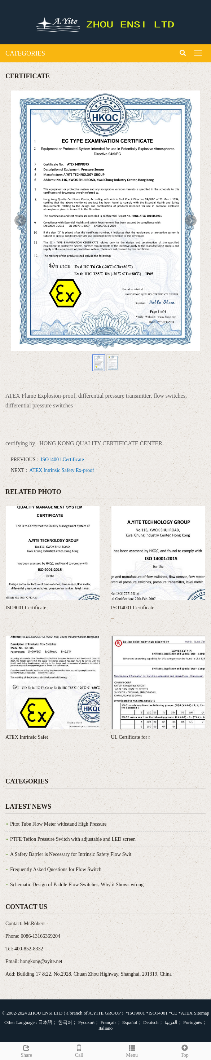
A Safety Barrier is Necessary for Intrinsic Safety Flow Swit (70, 854)
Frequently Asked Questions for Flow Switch (55, 869)
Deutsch (150, 1022)
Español (129, 1022)
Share (26, 1050)
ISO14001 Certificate (62, 459)
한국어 (64, 1022)
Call (79, 1050)
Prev (20, 220)
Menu (132, 1050)
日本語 (45, 1022)
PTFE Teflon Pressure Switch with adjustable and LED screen (73, 839)
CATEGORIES (25, 53)
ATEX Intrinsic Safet (26, 737)
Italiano (105, 1028)
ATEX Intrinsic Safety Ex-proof (61, 470)
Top (184, 1050)
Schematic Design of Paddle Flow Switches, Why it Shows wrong (77, 884)
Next (191, 220)
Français (107, 1022)
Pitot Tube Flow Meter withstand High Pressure (58, 824)
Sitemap (201, 1013)
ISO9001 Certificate (25, 607)
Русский (85, 1022)
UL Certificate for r (130, 737)
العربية (170, 1022)
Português (192, 1022)
